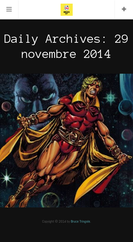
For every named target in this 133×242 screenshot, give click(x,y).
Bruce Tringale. (81, 221)
